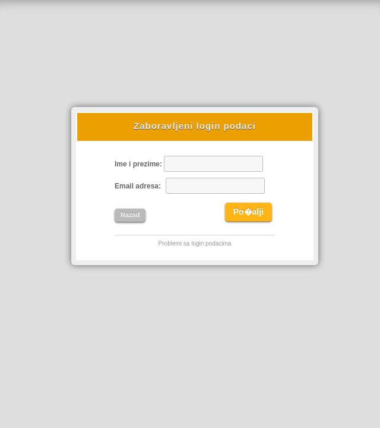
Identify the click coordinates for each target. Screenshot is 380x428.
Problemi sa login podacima (195, 243)
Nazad (130, 214)
